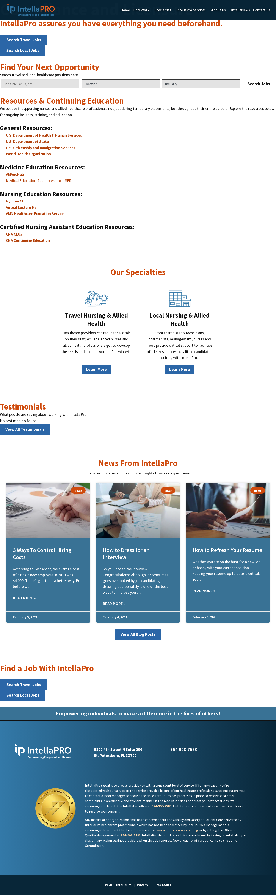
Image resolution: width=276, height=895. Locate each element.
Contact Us (261, 10)
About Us (219, 10)
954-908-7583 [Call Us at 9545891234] (183, 749)
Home (125, 10)
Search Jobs (259, 83)
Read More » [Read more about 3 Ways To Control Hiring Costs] (24, 597)
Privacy (142, 885)
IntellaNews (240, 10)
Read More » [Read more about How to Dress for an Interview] (114, 603)
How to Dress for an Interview (126, 554)
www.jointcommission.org (177, 830)
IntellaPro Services (192, 10)
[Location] (121, 83)
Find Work (142, 10)
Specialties (164, 10)
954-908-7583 (161, 806)
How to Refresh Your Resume (227, 550)
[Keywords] (40, 83)
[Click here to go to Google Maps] (88, 749)
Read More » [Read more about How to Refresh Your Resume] (204, 590)
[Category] (201, 83)
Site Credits (162, 885)
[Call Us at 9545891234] (166, 749)
